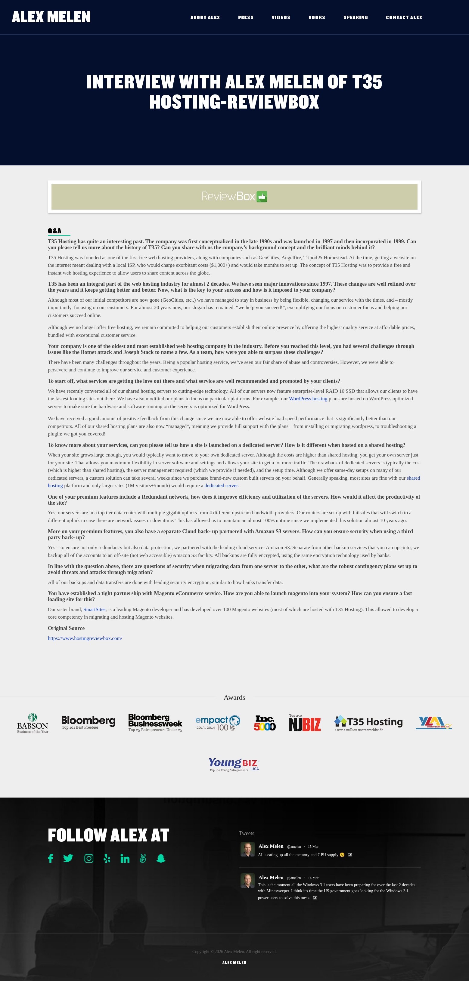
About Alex (205, 17)
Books (317, 17)
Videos (281, 17)
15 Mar (313, 846)
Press (246, 17)
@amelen (294, 846)
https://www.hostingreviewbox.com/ (85, 638)
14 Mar (313, 878)
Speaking (355, 17)
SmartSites (94, 609)
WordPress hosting (308, 398)
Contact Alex (404, 17)
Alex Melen (51, 17)
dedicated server (221, 485)
